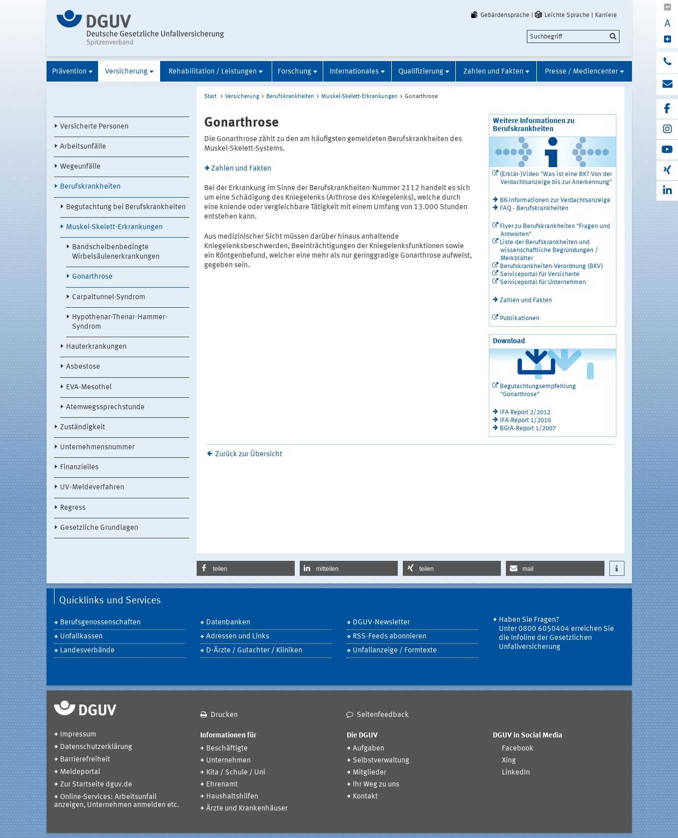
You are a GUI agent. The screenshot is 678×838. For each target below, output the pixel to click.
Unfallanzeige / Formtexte (395, 650)
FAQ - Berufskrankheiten (534, 208)
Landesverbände (87, 650)
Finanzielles (79, 467)
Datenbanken (228, 622)
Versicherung (126, 72)
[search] (573, 36)
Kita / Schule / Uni (235, 772)
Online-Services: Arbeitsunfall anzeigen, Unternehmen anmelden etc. (116, 801)
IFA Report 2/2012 (525, 412)
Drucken (224, 715)
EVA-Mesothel (89, 387)
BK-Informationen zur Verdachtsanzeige (555, 200)
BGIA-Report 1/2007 (528, 428)
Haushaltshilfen (232, 796)
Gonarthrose (92, 277)
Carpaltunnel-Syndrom (108, 297)
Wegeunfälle (80, 167)
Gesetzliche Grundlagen (99, 528)
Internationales (354, 72)
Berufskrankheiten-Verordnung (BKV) (551, 266)
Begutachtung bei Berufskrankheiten (126, 207)
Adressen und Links (237, 636)
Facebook (517, 748)
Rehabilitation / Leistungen (213, 72)
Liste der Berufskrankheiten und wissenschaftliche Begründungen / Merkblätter (549, 250)
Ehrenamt (222, 784)
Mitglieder (369, 772)
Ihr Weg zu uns (376, 784)
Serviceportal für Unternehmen (543, 282)
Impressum (78, 734)
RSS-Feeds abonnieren (389, 636)
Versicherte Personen (94, 127)
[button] (246, 568)
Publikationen (519, 318)
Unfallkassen (81, 636)
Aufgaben (368, 748)
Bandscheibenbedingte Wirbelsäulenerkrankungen (116, 252)
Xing (509, 760)
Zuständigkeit (82, 427)
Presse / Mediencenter (581, 72)
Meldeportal (80, 772)
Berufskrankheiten (90, 187)
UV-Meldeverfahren (92, 487)
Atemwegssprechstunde (105, 407)
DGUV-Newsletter (381, 622)
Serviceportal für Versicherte (539, 274)
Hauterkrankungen (96, 347)
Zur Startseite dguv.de (96, 784)
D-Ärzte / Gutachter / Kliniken (254, 650)
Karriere (606, 15)
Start (210, 97)
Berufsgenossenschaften (100, 622)
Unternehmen (228, 760)
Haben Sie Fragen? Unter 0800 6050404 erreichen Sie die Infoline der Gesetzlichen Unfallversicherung (556, 633)
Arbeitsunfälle (83, 147)
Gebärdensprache (499, 15)
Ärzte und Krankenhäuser (247, 808)
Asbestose (83, 367)
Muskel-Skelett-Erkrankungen (114, 227)
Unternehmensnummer (97, 447)
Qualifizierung (420, 72)
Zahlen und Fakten (493, 72)
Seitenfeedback (383, 715)
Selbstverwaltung (381, 760)
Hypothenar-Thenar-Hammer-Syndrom (120, 322)
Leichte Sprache (561, 15)
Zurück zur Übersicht (248, 454)
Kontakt (365, 796)
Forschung (294, 72)
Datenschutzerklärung (96, 747)
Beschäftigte (227, 748)
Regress (73, 508)
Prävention (69, 72)
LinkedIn (516, 772)
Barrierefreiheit (85, 759)
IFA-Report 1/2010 (525, 420)
